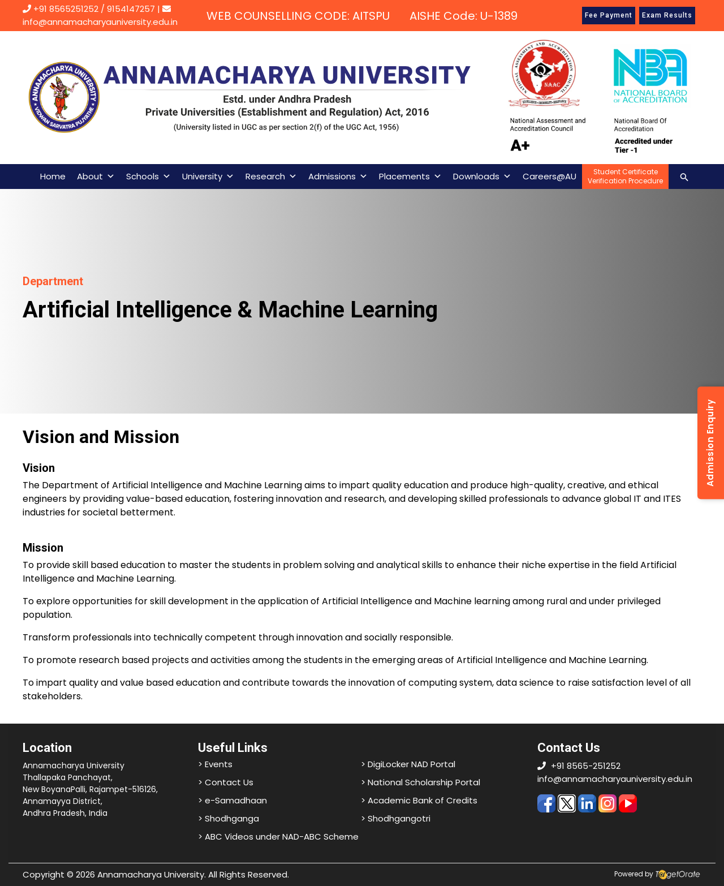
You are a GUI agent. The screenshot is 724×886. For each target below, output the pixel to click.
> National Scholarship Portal (420, 782)
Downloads (482, 176)
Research (271, 176)
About (96, 176)
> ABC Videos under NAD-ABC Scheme (278, 836)
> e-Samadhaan (232, 800)
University (208, 176)
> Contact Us (225, 782)
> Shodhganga (228, 818)
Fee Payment (608, 15)
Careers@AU (549, 176)
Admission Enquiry (710, 443)
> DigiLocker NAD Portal (408, 764)
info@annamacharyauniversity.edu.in (614, 779)
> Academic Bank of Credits (419, 800)
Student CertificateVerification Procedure (625, 176)
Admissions (338, 176)
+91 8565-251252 (585, 766)
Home (53, 176)
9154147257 (131, 9)
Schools (148, 176)
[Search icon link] (684, 176)
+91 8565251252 (65, 9)
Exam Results (667, 15)
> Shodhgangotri (395, 818)
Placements (410, 176)
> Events (215, 764)
